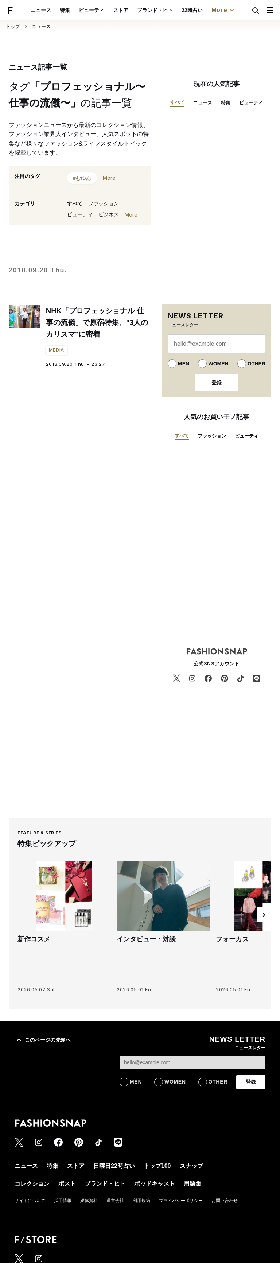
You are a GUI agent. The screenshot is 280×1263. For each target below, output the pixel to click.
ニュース (41, 10)
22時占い (192, 10)
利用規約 (141, 1200)
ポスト (67, 1184)
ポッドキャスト (154, 1184)
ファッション (103, 203)
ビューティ (91, 10)
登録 (216, 383)
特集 (65, 10)
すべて (74, 203)
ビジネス (108, 214)
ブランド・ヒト (155, 10)
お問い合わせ (224, 1200)
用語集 (192, 1184)
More (223, 10)
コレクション (32, 1184)
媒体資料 (89, 1200)
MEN (183, 364)
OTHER (256, 364)
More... (111, 178)
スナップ (191, 1166)
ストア (120, 10)
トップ (13, 26)
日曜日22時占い (114, 1166)
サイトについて (30, 1200)
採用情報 (62, 1200)
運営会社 (115, 1200)
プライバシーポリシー (181, 1200)
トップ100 (157, 1166)
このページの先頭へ (43, 1039)
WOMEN (218, 364)
